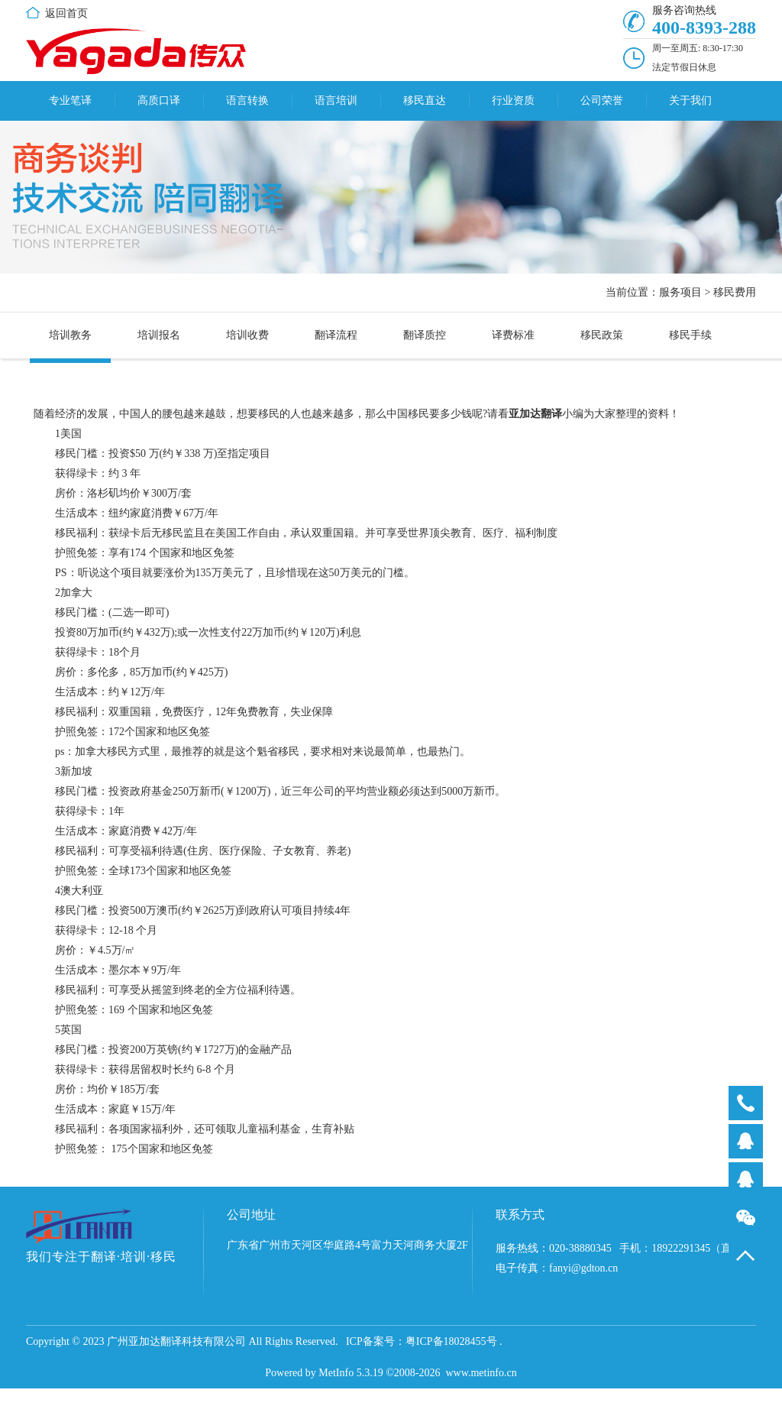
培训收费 (247, 335)
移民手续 (690, 335)
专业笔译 (70, 100)
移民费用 (734, 292)
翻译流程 (336, 335)
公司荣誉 (601, 100)
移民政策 (601, 335)
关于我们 (690, 100)
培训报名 (158, 335)
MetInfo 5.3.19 (350, 1373)
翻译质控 (424, 335)
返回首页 (66, 13)
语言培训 (336, 100)
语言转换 (247, 100)
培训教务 (70, 335)
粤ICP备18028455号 (451, 1341)
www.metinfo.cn (481, 1373)
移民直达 (424, 100)
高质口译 (158, 100)
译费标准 (513, 335)
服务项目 (680, 292)
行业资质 (513, 100)
